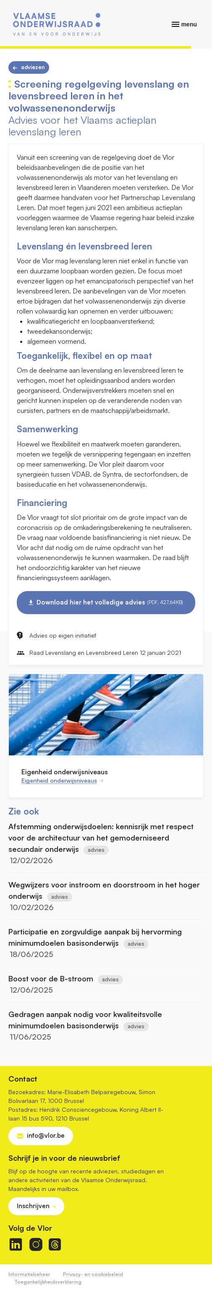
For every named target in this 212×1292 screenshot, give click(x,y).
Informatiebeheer (29, 1274)
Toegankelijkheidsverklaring (48, 1282)
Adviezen (33, 67)
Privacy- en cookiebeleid (93, 1274)
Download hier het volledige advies (110, 602)
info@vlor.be (46, 1135)
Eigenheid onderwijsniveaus (64, 772)
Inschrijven (33, 1206)
